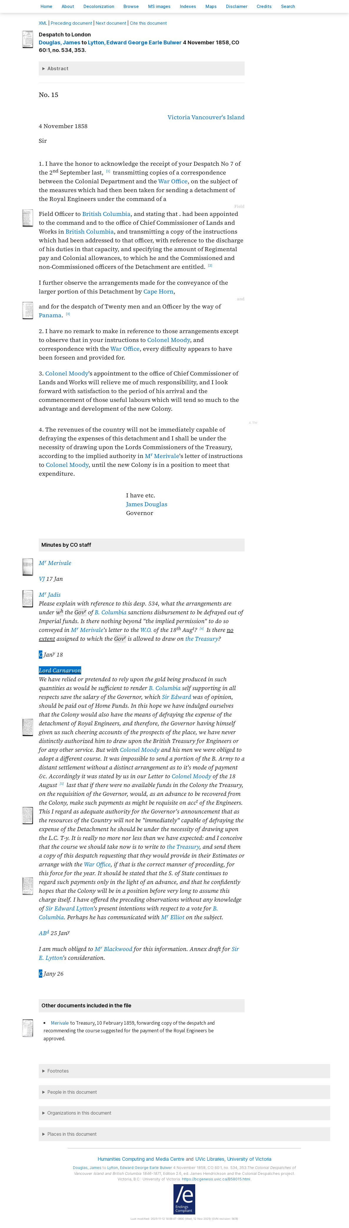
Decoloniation (99, 6)
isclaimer (236, 6)
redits (264, 6)
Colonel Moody (168, 340)
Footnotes (58, 1071)
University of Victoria (249, 1159)
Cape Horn (158, 291)
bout (68, 6)
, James (59, 42)
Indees (188, 6)
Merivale (60, 1023)
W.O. (146, 630)
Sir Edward (176, 697)
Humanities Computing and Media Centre (141, 1159)
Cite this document (148, 23)
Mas (211, 6)
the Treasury (201, 639)
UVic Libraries (209, 1159)
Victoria (179, 117)
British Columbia (106, 214)
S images (159, 6)
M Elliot (172, 917)
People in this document (72, 1092)
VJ (42, 579)
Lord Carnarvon (60, 670)
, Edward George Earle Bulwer (135, 42)
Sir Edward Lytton (69, 908)
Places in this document (72, 1134)
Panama (50, 315)
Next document (111, 23)
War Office (173, 181)
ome (46, 6)
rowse (131, 6)
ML (43, 23)
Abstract (58, 68)
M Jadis (50, 594)
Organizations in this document (79, 1113)
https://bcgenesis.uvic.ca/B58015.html (216, 1179)
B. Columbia (110, 612)
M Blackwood (113, 949)
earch (288, 6)
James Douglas (146, 504)
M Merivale (162, 456)
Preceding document (71, 23)
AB (44, 933)
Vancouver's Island (218, 117)
